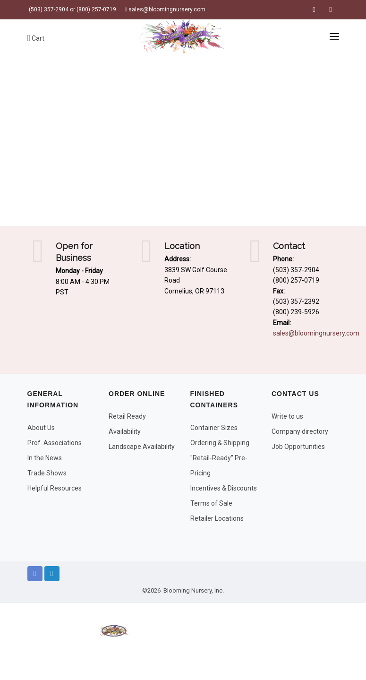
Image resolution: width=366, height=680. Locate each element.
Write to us (287, 416)
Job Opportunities (298, 446)
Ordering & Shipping (219, 443)
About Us (41, 427)
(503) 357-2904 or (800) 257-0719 (71, 9)
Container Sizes (214, 427)
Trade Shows (47, 473)
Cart (36, 38)
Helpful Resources (54, 488)
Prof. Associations (54, 443)
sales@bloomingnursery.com (165, 9)
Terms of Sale (211, 503)
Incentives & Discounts (223, 488)
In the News (44, 458)
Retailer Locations (217, 518)
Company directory (300, 431)
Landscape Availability (142, 446)
